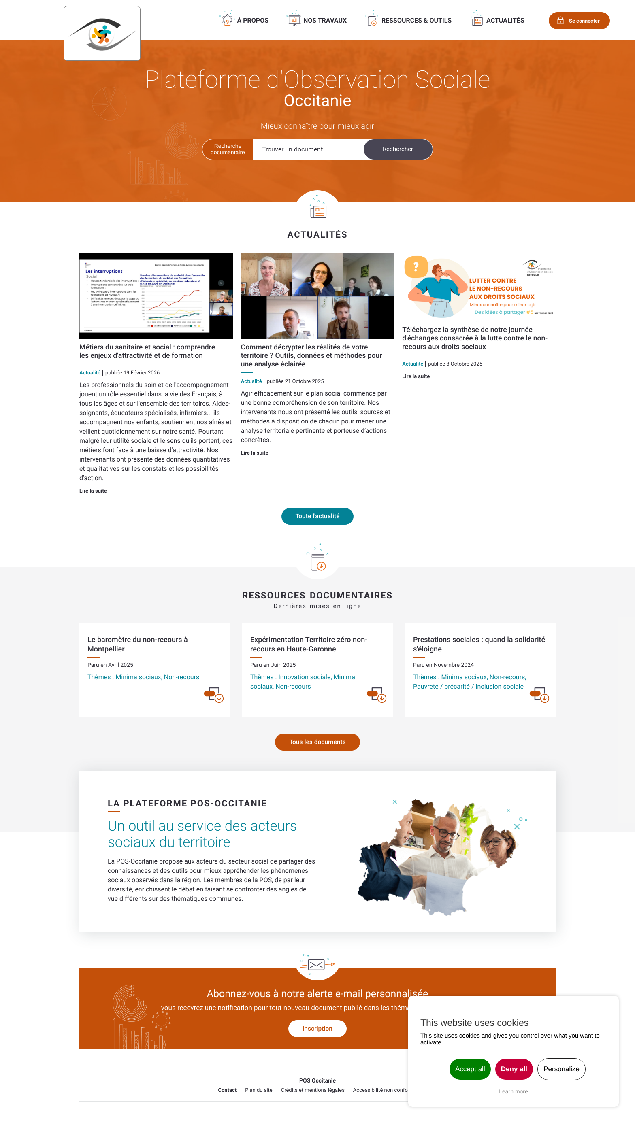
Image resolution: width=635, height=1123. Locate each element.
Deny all (514, 1069)
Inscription (317, 1030)
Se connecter (583, 21)
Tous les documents (317, 743)
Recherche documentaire (228, 149)
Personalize (561, 1069)
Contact (227, 1091)
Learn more (513, 1091)
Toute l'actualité (317, 517)
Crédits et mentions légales (313, 1091)
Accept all (470, 1069)
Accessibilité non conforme (385, 1091)
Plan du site (259, 1091)
